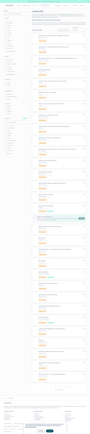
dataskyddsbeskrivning (30, 427)
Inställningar (41, 431)
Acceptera (50, 431)
